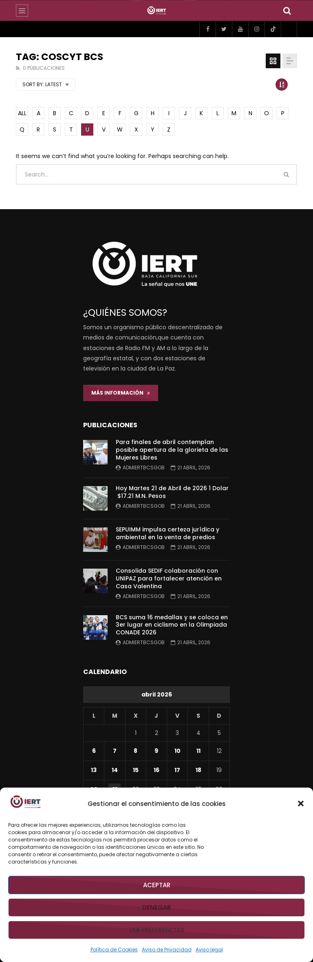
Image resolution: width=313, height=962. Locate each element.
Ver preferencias (156, 930)
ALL (22, 113)
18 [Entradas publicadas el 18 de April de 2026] (198, 770)
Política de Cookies (114, 949)
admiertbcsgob (144, 467)
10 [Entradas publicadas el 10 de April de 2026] (177, 751)
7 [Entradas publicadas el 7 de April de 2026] (115, 751)
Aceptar (156, 885)
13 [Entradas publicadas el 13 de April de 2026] (94, 770)
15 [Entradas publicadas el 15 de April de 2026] (136, 770)
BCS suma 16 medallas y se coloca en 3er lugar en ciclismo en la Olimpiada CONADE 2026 (172, 625)
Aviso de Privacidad (167, 949)
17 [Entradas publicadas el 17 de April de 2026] (177, 770)
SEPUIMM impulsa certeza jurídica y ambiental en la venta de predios (167, 533)
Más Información (120, 392)
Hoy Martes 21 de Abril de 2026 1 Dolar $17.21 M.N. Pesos (172, 492)
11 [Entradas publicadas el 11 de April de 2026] (198, 751)
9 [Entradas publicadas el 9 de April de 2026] (156, 751)
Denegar (156, 907)
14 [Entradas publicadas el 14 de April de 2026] (115, 770)
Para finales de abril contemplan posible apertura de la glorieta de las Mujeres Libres (172, 450)
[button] (301, 803)
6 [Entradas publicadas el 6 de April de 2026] (94, 751)
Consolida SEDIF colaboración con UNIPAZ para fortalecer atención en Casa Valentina (169, 578)
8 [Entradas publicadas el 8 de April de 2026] (135, 751)
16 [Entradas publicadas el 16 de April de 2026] (156, 770)
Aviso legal (209, 949)
